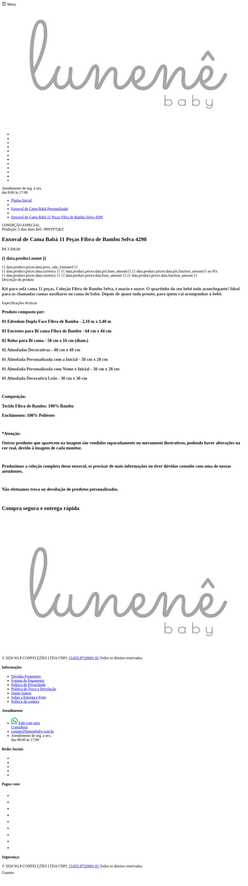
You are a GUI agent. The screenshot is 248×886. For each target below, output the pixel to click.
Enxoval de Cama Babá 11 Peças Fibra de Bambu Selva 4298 (57, 217)
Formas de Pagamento (27, 681)
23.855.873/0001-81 (84, 658)
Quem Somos (21, 693)
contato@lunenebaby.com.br (32, 731)
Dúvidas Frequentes (26, 676)
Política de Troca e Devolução (33, 689)
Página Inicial (21, 200)
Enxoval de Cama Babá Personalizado (39, 209)
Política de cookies (25, 701)
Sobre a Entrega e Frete (28, 697)
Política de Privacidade (28, 685)
